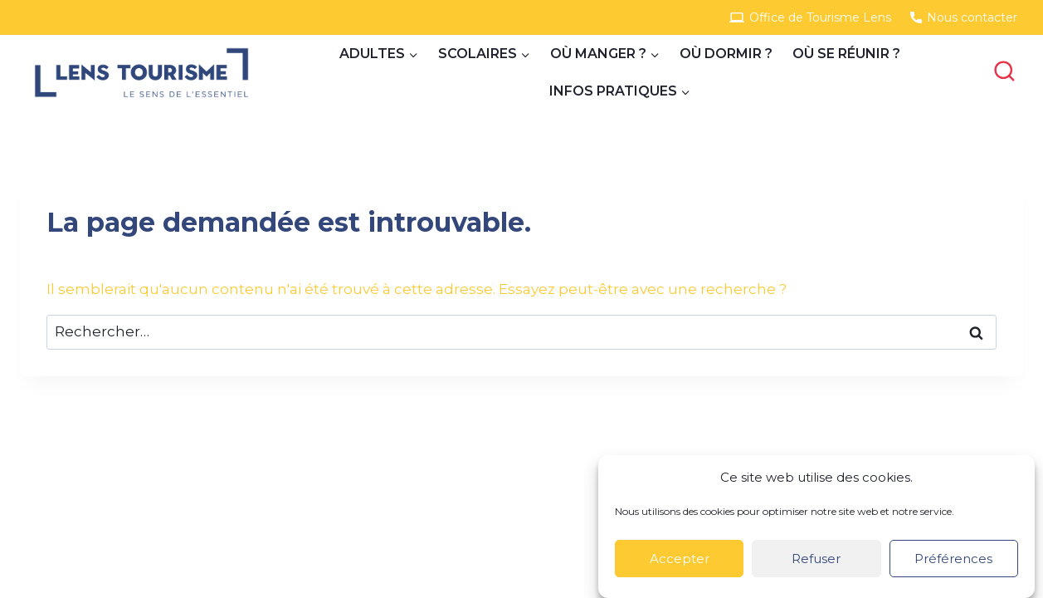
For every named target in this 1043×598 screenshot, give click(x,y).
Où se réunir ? (846, 53)
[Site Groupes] (141, 72)
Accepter (679, 558)
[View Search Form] (1004, 72)
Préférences (953, 558)
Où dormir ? (726, 53)
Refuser (816, 558)
